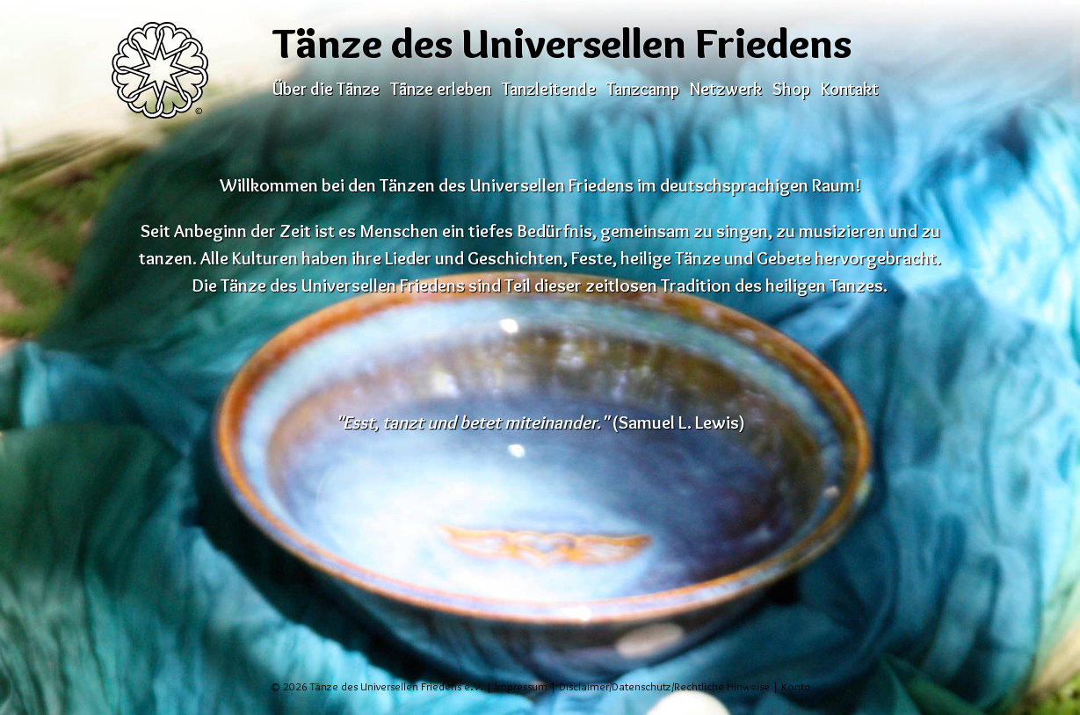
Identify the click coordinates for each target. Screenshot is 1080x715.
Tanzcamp (642, 88)
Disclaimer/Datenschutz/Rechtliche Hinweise (664, 686)
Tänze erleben (440, 88)
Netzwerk (726, 88)
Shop (791, 88)
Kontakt (850, 88)
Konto (796, 686)
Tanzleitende (549, 88)
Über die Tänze (326, 88)
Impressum (521, 686)
